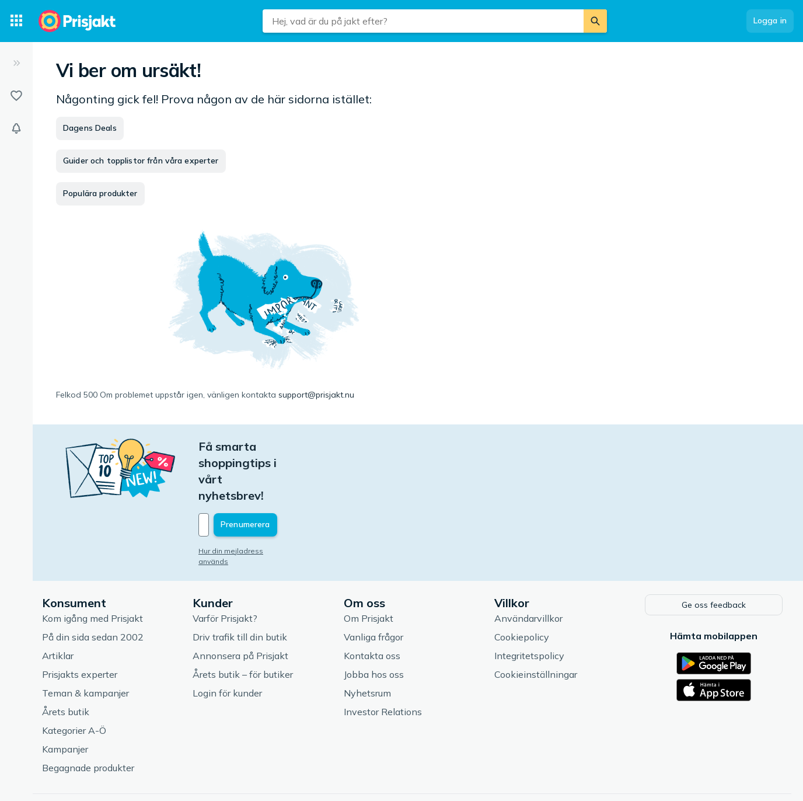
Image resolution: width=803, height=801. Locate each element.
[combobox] (423, 21)
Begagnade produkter (88, 717)
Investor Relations (383, 661)
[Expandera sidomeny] (16, 63)
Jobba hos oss (374, 624)
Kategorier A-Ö (74, 680)
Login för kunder (227, 643)
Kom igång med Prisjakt (92, 568)
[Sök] (595, 21)
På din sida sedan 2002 (93, 587)
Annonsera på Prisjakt (240, 605)
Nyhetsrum (367, 643)
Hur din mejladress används (246, 501)
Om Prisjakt (368, 568)
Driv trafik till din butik (240, 587)
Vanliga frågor (373, 587)
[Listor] (16, 95)
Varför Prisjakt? (225, 568)
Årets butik (65, 661)
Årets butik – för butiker (243, 624)
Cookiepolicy (521, 587)
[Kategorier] (16, 21)
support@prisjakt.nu (316, 394)
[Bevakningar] (16, 128)
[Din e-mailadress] (275, 475)
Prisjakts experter (79, 624)
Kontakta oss (372, 605)
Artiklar (58, 605)
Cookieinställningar (535, 624)
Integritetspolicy (529, 605)
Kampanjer (65, 699)
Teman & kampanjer (85, 643)
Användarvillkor (528, 568)
